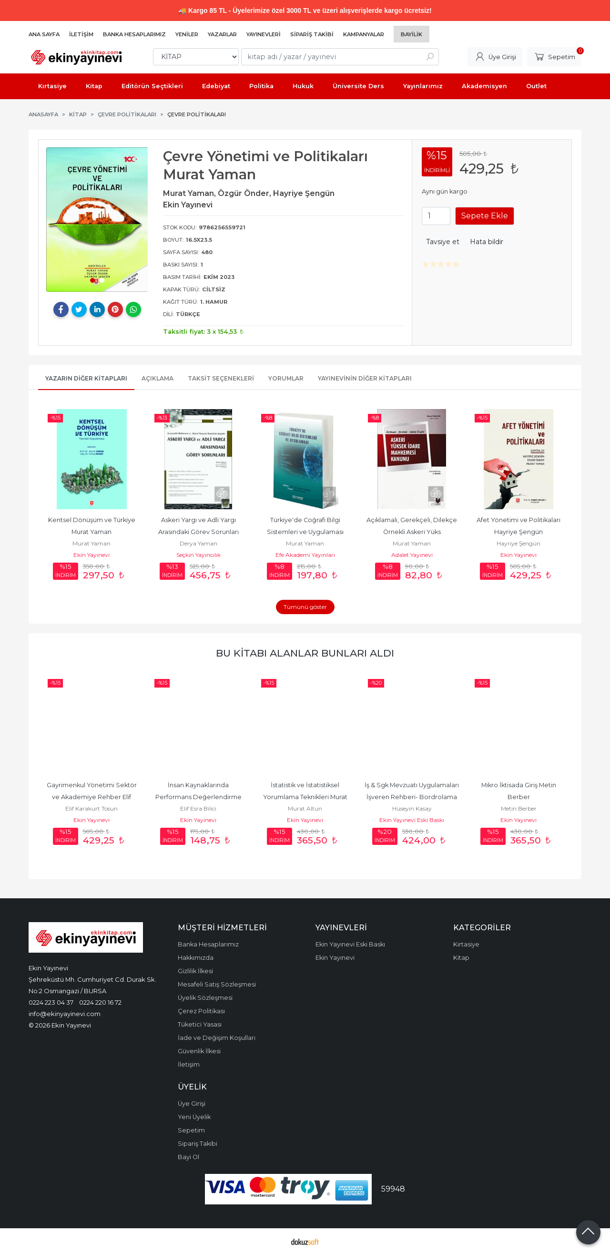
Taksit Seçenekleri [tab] (221, 378)
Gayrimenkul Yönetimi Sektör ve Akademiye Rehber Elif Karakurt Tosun (92, 796)
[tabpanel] (97, 219)
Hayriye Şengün (518, 543)
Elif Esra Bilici (198, 808)
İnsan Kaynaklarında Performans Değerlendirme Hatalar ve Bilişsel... (199, 796)
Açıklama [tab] (157, 378)
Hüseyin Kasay (412, 808)
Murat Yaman (91, 543)
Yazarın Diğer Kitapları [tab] (86, 378)
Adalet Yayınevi (412, 554)
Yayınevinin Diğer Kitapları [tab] (365, 378)
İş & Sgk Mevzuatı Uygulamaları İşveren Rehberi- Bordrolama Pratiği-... (412, 796)
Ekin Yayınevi (91, 554)
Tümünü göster (305, 606)
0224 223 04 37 (51, 1002)
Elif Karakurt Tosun (91, 808)
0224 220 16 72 (100, 1002)
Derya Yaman (198, 543)
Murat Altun (305, 808)
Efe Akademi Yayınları (305, 554)
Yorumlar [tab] (286, 378)
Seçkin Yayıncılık (198, 554)
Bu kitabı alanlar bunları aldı (305, 653)
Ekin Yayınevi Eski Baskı (411, 819)
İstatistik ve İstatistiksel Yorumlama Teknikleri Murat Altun (306, 796)
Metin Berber (519, 808)
